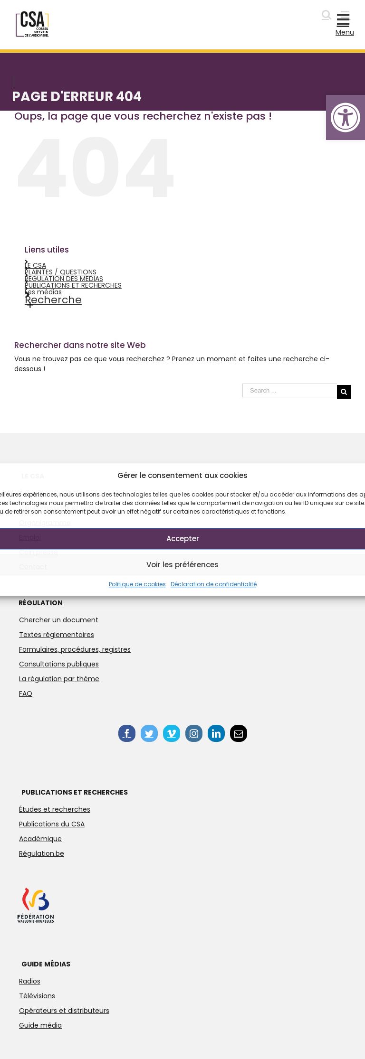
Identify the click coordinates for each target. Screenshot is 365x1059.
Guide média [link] (40, 1025)
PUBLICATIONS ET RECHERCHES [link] (73, 285)
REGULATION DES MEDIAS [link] (64, 278)
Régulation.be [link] (41, 853)
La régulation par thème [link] (59, 679)
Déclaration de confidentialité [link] (214, 584)
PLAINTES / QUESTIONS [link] (60, 272)
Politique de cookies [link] (137, 584)
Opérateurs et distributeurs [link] (64, 1010)
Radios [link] (29, 981)
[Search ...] (289, 390)
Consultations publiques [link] (59, 664)
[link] (345, 117)
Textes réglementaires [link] (56, 634)
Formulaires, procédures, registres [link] (75, 649)
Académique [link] (40, 838)
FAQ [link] (25, 693)
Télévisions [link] (37, 996)
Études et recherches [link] (54, 809)
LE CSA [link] (35, 265)
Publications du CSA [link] (52, 824)
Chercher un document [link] (58, 620)
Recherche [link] (53, 299)
